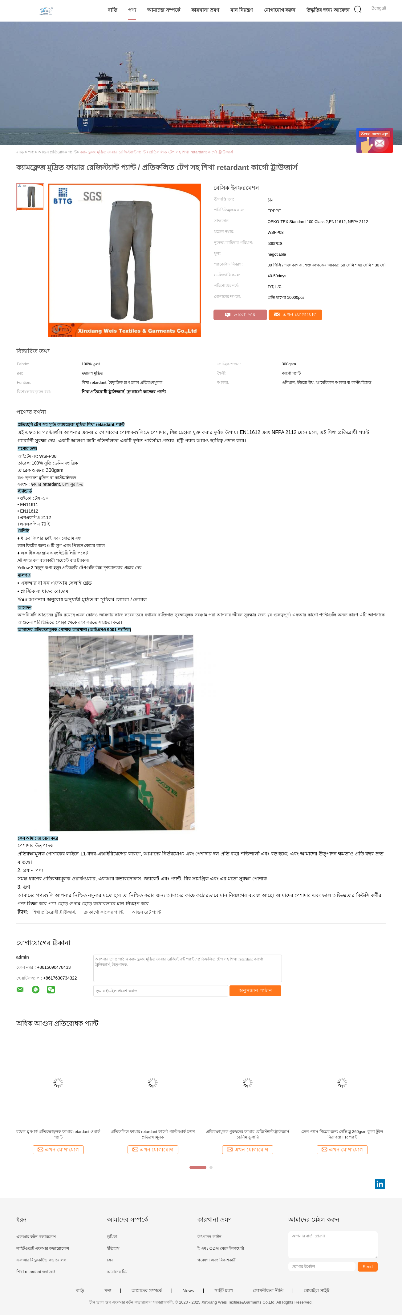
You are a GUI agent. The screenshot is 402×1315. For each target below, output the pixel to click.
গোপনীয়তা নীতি (268, 1291)
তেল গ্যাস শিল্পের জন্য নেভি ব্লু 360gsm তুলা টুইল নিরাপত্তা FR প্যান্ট (342, 1134)
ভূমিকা (112, 1236)
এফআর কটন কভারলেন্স (36, 1236)
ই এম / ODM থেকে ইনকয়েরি (220, 1248)
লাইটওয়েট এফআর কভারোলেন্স (42, 1248)
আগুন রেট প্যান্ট (146, 912)
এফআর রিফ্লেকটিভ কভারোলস (41, 1260)
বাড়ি (112, 10)
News (188, 1291)
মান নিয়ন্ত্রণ (241, 10)
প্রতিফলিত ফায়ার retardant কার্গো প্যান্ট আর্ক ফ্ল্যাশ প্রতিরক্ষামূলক (153, 1134)
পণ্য (132, 10)
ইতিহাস (113, 1248)
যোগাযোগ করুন (279, 10)
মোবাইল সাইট (316, 1291)
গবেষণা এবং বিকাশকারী (216, 1260)
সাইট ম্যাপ (223, 1291)
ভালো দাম (240, 315)
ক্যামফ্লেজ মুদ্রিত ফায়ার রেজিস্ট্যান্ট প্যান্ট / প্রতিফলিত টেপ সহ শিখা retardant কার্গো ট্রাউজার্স (156, 152)
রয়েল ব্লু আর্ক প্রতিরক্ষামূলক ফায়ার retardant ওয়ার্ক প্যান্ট (58, 1134)
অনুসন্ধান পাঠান (255, 990)
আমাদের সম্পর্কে (163, 10)
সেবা (111, 1260)
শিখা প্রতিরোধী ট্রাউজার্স (53, 912)
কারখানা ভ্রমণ (205, 10)
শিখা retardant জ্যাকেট (35, 1271)
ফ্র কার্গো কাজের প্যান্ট (103, 912)
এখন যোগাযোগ (295, 315)
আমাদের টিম (117, 1271)
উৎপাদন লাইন (209, 1236)
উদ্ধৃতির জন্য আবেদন (328, 10)
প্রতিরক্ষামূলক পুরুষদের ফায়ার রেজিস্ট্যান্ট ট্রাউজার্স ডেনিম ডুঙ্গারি (247, 1134)
